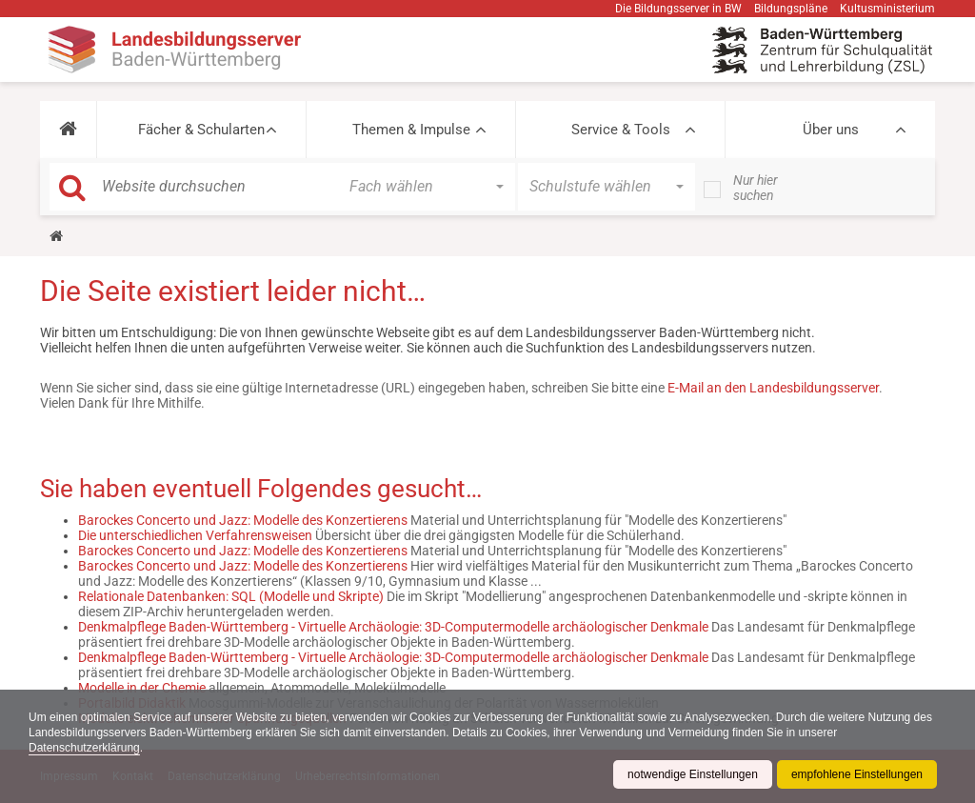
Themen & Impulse (411, 129)
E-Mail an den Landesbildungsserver (773, 387)
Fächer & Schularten (201, 129)
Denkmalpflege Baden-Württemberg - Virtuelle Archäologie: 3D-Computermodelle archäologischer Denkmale (393, 626)
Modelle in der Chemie (142, 687)
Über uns (831, 129)
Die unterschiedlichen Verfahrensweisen (195, 535)
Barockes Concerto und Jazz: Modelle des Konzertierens (243, 520)
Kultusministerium (887, 8)
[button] (68, 129)
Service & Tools (620, 129)
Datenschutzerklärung (84, 747)
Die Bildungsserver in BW (678, 8)
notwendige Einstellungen (692, 774)
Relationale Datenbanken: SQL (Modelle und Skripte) (231, 596)
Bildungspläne (790, 8)
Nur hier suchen (755, 187)
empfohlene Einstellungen (857, 774)
